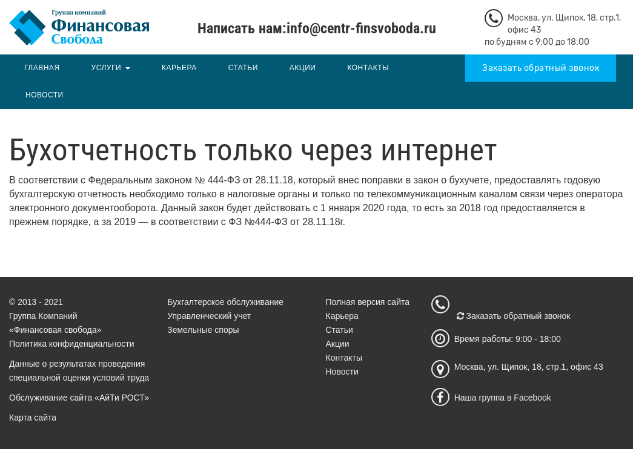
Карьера (179, 68)
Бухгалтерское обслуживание (225, 302)
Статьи (243, 68)
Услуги (106, 68)
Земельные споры (203, 330)
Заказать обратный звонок (540, 68)
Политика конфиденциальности (71, 344)
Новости (44, 95)
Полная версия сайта (368, 302)
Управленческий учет (209, 316)
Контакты (368, 68)
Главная (42, 68)
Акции (303, 68)
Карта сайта (32, 417)
